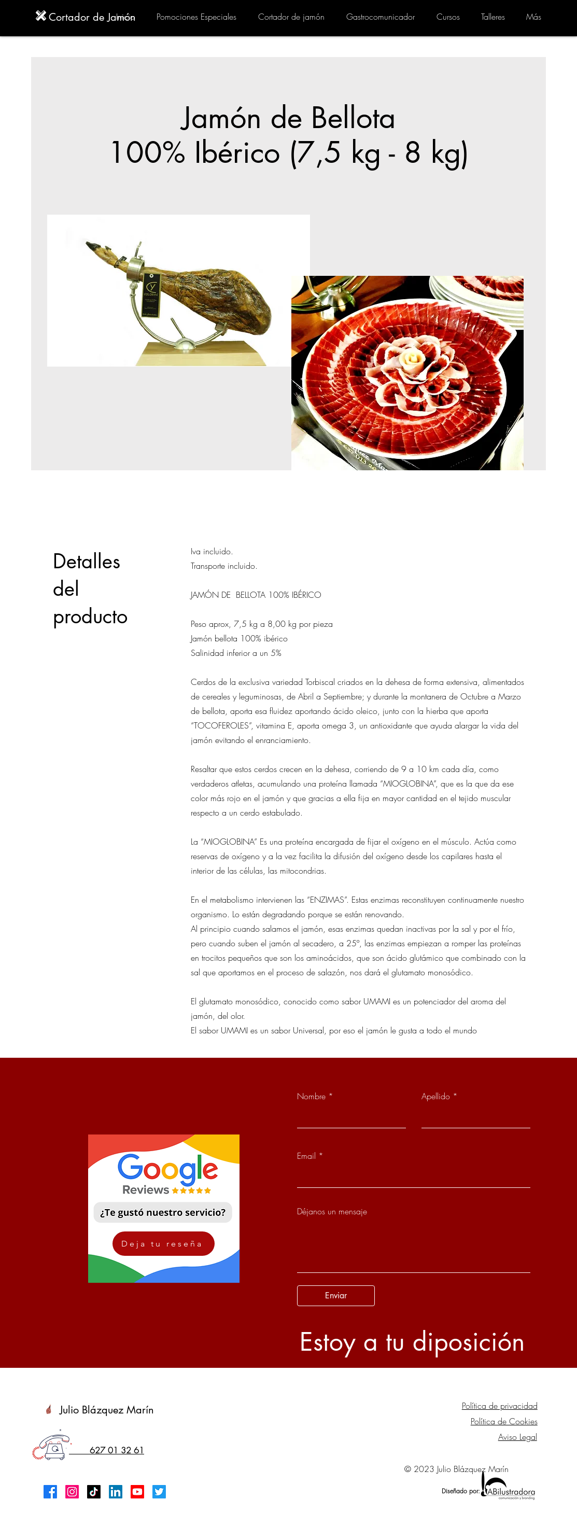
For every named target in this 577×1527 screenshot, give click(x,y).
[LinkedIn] (115, 1491)
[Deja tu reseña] (163, 1243)
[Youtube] (137, 1491)
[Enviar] (336, 1295)
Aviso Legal (517, 1436)
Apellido (435, 1096)
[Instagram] (72, 1491)
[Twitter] (159, 1491)
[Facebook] (50, 1491)
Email (306, 1156)
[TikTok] (94, 1491)
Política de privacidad (500, 1405)
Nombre (311, 1096)
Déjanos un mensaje (332, 1211)
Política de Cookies (504, 1421)
